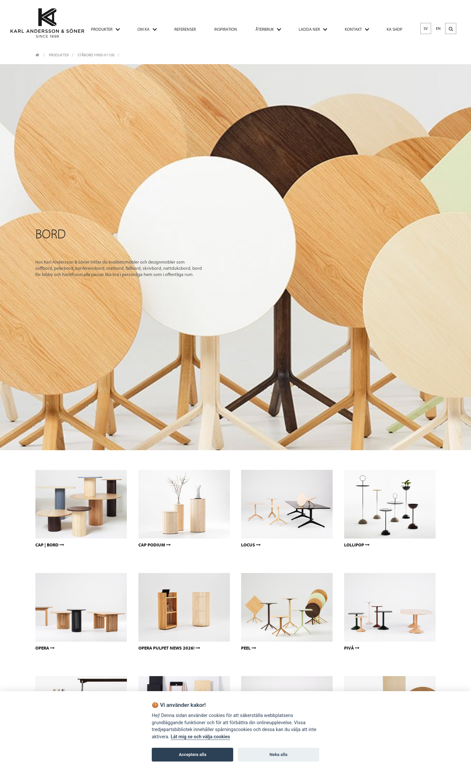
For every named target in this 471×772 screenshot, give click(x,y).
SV (426, 28)
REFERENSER (185, 29)
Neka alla (278, 754)
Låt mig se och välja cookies (200, 737)
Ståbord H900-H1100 (96, 55)
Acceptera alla (192, 754)
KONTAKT (353, 29)
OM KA (143, 29)
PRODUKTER (102, 29)
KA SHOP (394, 29)
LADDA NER (309, 29)
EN (438, 28)
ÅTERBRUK (264, 29)
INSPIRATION (225, 29)
